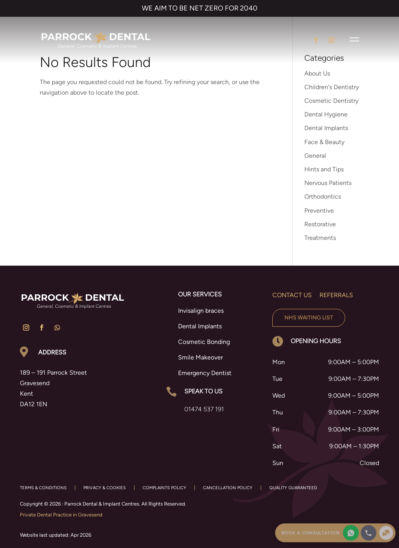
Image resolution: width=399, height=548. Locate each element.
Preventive (319, 210)
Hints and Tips (324, 169)
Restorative (320, 224)
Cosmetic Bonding (204, 341)
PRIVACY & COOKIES (104, 487)
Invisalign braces (201, 310)
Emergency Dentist (204, 373)
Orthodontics (322, 196)
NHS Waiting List (308, 317)
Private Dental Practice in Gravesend (61, 515)
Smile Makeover (200, 357)
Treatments (320, 237)
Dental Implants (326, 128)
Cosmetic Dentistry (331, 100)
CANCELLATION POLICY (227, 487)
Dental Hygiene (326, 114)
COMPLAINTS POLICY (164, 487)
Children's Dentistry (331, 87)
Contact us (292, 295)
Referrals (336, 295)
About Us (317, 73)
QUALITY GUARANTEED (293, 487)
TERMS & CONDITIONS (43, 487)
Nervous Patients (327, 183)
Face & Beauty (324, 142)
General (315, 155)
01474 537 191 (204, 409)
